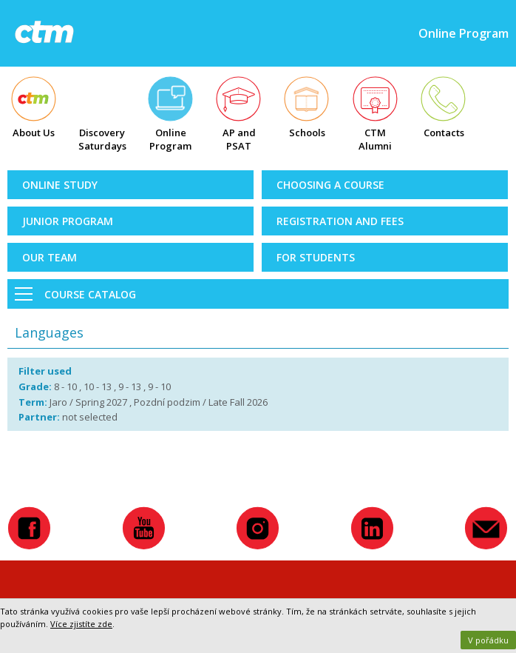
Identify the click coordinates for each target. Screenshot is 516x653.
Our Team (49, 257)
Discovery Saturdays (102, 139)
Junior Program (67, 221)
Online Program (170, 139)
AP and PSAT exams (239, 140)
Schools (307, 132)
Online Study (60, 185)
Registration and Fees (340, 221)
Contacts (444, 132)
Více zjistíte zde (81, 623)
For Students (315, 257)
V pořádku (488, 640)
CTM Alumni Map (375, 140)
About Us (34, 132)
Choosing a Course (330, 185)
